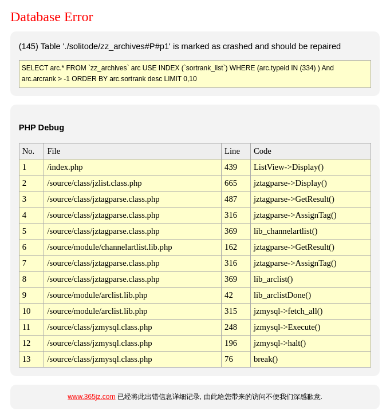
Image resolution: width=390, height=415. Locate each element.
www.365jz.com (91, 397)
